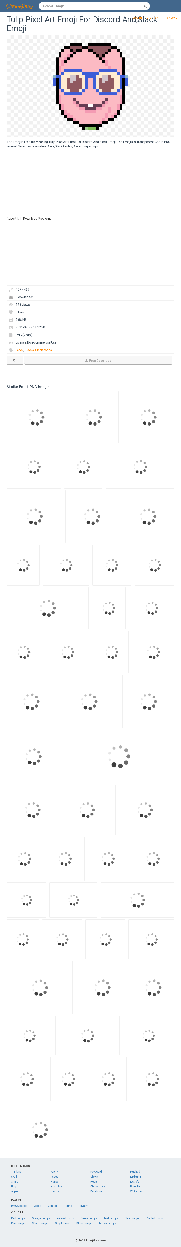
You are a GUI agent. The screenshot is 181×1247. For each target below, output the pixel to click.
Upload (172, 17)
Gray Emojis (62, 1223)
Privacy (83, 1205)
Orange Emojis (41, 1218)
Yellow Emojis (65, 1218)
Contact (53, 1205)
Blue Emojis (132, 1218)
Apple (14, 1191)
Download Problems (37, 218)
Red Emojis (18, 1218)
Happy (54, 1181)
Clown (94, 1176)
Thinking (16, 1171)
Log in (137, 17)
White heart (137, 1191)
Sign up (152, 17)
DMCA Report (19, 1205)
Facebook (96, 1191)
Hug (13, 1186)
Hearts (55, 1191)
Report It (13, 218)
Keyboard (96, 1171)
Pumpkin (135, 1186)
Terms (68, 1205)
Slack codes (43, 350)
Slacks (29, 350)
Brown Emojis (107, 1223)
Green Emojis (89, 1218)
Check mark (97, 1186)
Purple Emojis (154, 1218)
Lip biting (135, 1176)
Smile (14, 1181)
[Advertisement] (90, 182)
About (37, 1205)
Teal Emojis (111, 1218)
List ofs (134, 1181)
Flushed (135, 1171)
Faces (54, 1176)
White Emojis (40, 1223)
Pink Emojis (18, 1223)
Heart (93, 1181)
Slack (19, 350)
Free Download (98, 360)
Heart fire (56, 1186)
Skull (14, 1176)
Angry (54, 1171)
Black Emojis (84, 1223)
